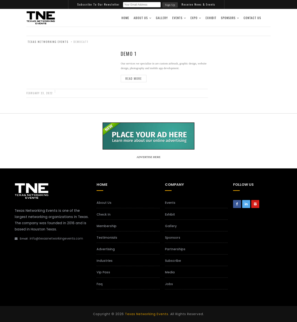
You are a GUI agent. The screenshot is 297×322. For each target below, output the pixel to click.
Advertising (106, 249)
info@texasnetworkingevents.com (56, 238)
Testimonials (107, 237)
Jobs (169, 284)
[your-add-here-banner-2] (148, 148)
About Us (141, 17)
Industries (105, 260)
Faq (100, 284)
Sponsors (228, 17)
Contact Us (252, 17)
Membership (107, 226)
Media (170, 272)
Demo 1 (129, 53)
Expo (194, 17)
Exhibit (211, 17)
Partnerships (175, 249)
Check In (104, 214)
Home (125, 17)
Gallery (162, 17)
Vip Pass (103, 272)
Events (177, 17)
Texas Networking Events (146, 314)
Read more (133, 78)
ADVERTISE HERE (149, 157)
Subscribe (173, 260)
